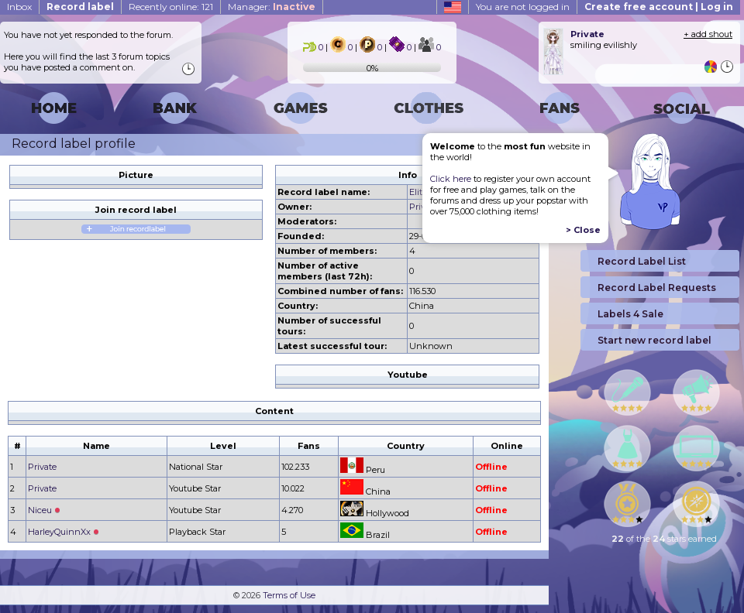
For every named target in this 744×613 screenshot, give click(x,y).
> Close (583, 229)
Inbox (19, 6)
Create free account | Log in (658, 6)
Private (42, 466)
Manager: (271, 6)
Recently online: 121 (171, 6)
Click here (450, 178)
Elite (418, 192)
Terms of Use (289, 595)
